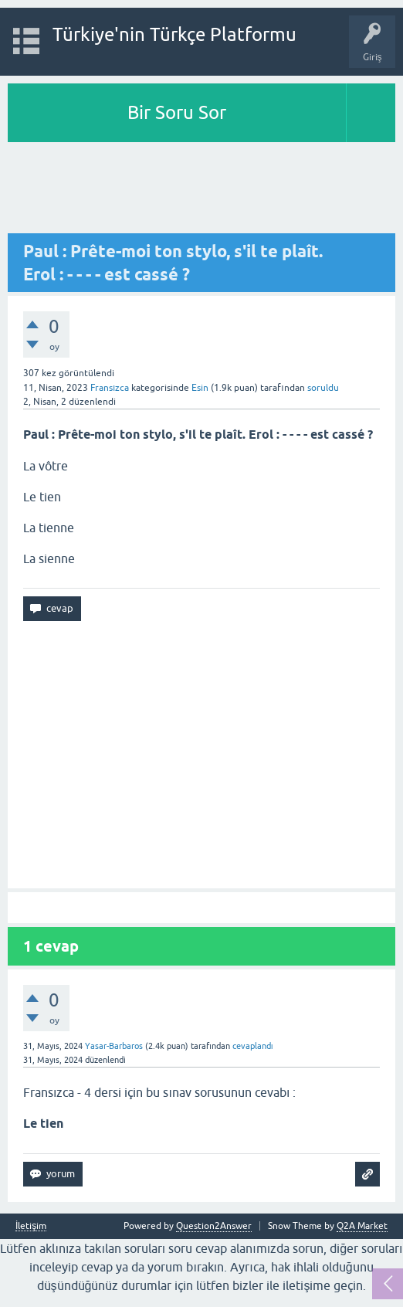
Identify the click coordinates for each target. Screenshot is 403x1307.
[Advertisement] (201, 188)
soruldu (323, 387)
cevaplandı (252, 1046)
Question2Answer (214, 1225)
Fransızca (109, 387)
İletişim (30, 1226)
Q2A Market (362, 1225)
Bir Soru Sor (176, 112)
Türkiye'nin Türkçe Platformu (174, 34)
